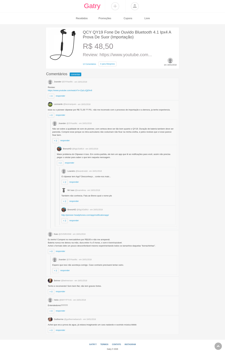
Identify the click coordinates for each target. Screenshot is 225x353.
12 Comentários (89, 64)
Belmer (60, 280)
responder (60, 96)
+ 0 (51, 96)
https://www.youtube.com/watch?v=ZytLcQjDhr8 (70, 90)
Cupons (128, 18)
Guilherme (65, 319)
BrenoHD (71, 149)
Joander (60, 81)
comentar (75, 74)
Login (135, 6)
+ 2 (55, 140)
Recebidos (82, 18)
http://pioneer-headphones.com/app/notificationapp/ (85, 215)
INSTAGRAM (130, 344)
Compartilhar (115, 6)
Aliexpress (107, 64)
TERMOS (104, 344)
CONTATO (116, 344)
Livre (147, 18)
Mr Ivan (73, 190)
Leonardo (62, 104)
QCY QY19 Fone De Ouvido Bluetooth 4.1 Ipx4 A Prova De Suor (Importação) (127, 34)
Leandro (74, 171)
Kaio (60, 234)
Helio (60, 300)
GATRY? (93, 344)
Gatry (92, 6)
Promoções (105, 18)
